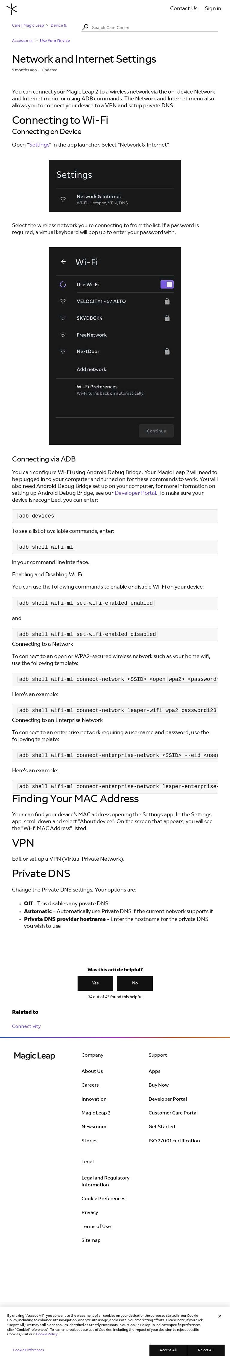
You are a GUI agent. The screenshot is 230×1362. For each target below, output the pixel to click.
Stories (89, 1141)
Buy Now (159, 1085)
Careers (90, 1085)
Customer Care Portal (173, 1113)
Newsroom (93, 1127)
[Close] (220, 1321)
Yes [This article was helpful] (95, 983)
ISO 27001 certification (174, 1141)
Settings (39, 145)
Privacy (89, 1212)
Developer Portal (135, 493)
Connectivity (26, 1026)
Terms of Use (96, 1226)
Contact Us (183, 9)
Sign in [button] (213, 9)
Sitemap (91, 1240)
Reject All (206, 1354)
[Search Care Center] (149, 27)
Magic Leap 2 (96, 1113)
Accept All (168, 1354)
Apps (155, 1071)
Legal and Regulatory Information (105, 1181)
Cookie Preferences (103, 1199)
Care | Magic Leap (28, 26)
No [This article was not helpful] (135, 983)
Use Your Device (55, 40)
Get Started (162, 1127)
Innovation (94, 1099)
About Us (92, 1071)
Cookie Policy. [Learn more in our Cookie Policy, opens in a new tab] (47, 1338)
